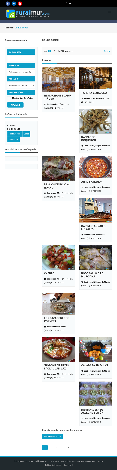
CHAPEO (49, 273)
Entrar (68, 3)
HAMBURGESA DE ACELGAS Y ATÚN (92, 411)
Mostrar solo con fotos (22, 98)
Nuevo (107, 51)
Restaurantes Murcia (52, 436)
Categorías (11, 125)
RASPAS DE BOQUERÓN (88, 139)
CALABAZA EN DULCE (94, 365)
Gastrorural (13, 140)
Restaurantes (14, 134)
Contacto (68, 465)
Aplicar (15, 105)
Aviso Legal (59, 461)
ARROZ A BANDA (91, 181)
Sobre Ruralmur (20, 461)
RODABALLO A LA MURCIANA (92, 275)
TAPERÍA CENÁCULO (94, 92)
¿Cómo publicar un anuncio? (40, 461)
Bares (26, 134)
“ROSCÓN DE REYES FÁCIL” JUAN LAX (56, 367)
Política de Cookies (53, 465)
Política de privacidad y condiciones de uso (85, 461)
